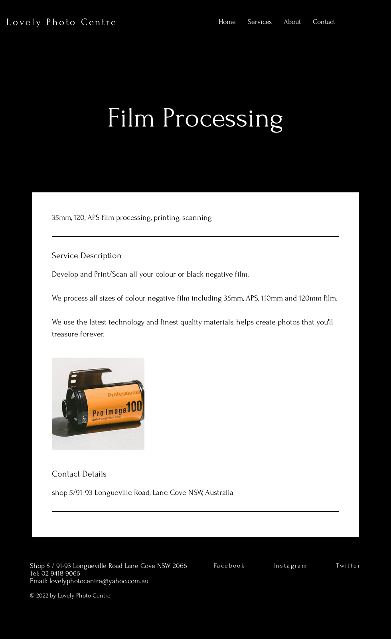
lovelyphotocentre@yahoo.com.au (98, 581)
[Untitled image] (98, 404)
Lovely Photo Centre (61, 22)
